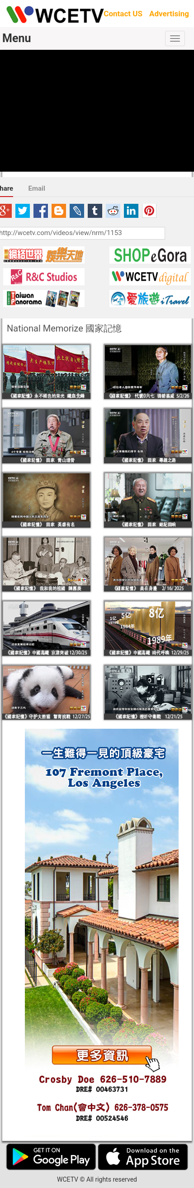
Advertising (169, 13)
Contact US (123, 13)
